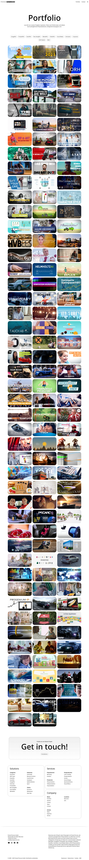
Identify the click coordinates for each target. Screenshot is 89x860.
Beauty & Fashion (31, 776)
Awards (49, 800)
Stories (48, 815)
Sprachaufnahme (68, 782)
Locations (66, 797)
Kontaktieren (44, 754)
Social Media (60, 36)
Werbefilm (45, 36)
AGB (80, 858)
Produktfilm (21, 36)
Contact (83, 2)
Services (51, 768)
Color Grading (67, 774)
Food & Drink (30, 778)
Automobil (29, 774)
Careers (49, 802)
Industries (29, 772)
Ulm (65, 800)
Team (48, 804)
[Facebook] (15, 843)
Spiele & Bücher (31, 782)
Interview (12, 784)
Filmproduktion (50, 782)
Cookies (76, 858)
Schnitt (65, 778)
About (48, 797)
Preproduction (50, 772)
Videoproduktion (51, 784)
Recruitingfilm (36, 36)
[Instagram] (12, 843)
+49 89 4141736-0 (12, 838)
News (48, 812)
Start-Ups (29, 793)
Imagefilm (13, 36)
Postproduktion (68, 776)
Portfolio (78, 2)
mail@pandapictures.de (13, 840)
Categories (12, 772)
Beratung (49, 774)
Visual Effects (67, 784)
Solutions (14, 768)
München (66, 798)
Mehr (48, 40)
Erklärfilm (52, 36)
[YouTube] (9, 843)
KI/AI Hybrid (42, 40)
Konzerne (29, 789)
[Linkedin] (17, 843)
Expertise (49, 813)
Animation (68, 36)
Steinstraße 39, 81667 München (15, 836)
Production (50, 780)
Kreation (49, 776)
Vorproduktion (50, 785)
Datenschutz (71, 858)
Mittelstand (30, 791)
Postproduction (68, 772)
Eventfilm (29, 36)
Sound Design (67, 780)
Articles (49, 810)
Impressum (64, 858)
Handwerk (29, 780)
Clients (29, 787)
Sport (28, 784)
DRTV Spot (12, 776)
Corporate (75, 36)
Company (51, 793)
